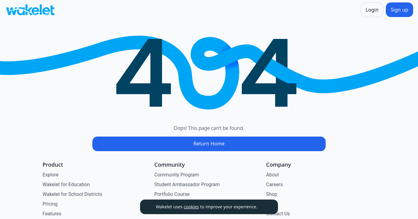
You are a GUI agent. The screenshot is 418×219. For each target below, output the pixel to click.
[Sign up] (399, 9)
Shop (271, 194)
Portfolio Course (172, 194)
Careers (274, 184)
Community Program (176, 175)
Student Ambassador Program (187, 184)
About (272, 175)
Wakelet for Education (66, 184)
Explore (51, 175)
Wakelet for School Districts (72, 194)
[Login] (372, 9)
